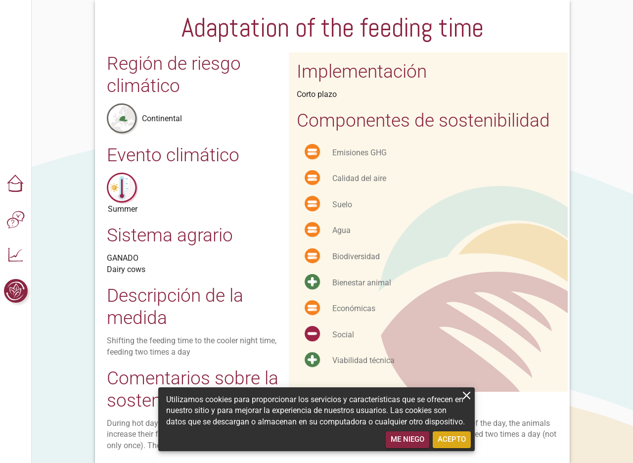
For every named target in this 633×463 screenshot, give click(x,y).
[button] (16, 184)
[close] (466, 395)
